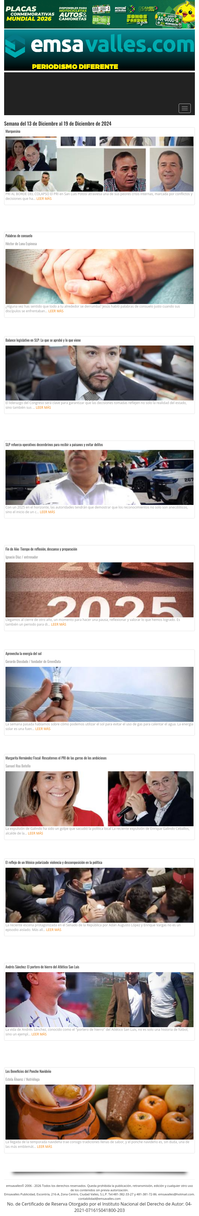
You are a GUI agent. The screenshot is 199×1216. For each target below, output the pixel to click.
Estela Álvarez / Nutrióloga (22, 1079)
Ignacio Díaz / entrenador (21, 557)
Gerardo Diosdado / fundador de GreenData (33, 661)
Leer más (44, 198)
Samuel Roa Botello (17, 766)
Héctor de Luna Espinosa (21, 243)
